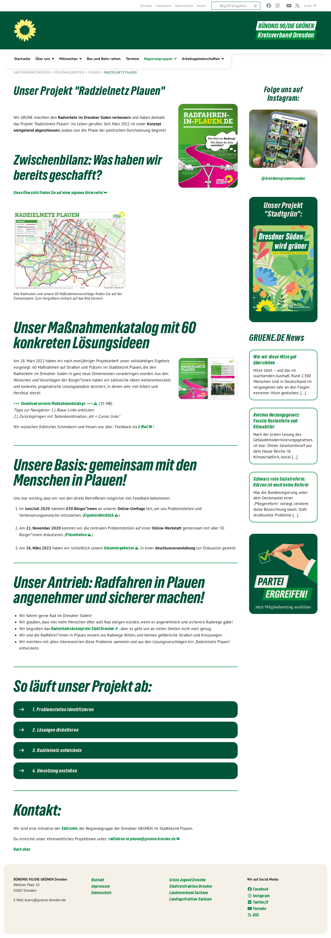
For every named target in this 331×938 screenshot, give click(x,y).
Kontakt (146, 6)
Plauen (94, 72)
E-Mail (143, 426)
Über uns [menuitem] (42, 58)
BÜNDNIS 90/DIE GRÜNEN (284, 26)
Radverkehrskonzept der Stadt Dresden (82, 628)
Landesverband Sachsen (188, 892)
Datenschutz (184, 6)
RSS (253, 914)
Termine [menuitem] (132, 58)
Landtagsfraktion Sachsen (190, 898)
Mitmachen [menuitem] (68, 58)
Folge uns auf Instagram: (283, 93)
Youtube (256, 908)
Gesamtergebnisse (119, 547)
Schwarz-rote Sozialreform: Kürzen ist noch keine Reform (281, 482)
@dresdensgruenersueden (283, 178)
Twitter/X (257, 902)
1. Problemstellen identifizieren (63, 709)
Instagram (258, 895)
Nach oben (22, 849)
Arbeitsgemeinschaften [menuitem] (201, 58)
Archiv (201, 6)
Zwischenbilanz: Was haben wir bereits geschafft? (89, 166)
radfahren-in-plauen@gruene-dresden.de (142, 838)
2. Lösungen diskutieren (55, 730)
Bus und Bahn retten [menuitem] (104, 58)
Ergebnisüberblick (99, 515)
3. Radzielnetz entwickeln (57, 750)
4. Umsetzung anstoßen (55, 771)
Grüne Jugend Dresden (187, 879)
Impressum (163, 6)
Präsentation (76, 534)
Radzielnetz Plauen (120, 72)
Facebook (258, 889)
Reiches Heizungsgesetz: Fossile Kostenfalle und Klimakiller (276, 421)
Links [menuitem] (308, 6)
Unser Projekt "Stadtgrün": (283, 209)
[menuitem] (146, 5)
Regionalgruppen (70, 72)
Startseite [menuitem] (22, 58)
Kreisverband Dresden (33, 72)
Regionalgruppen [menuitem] (158, 58)
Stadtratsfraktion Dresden (190, 886)
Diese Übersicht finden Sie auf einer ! (58, 192)
